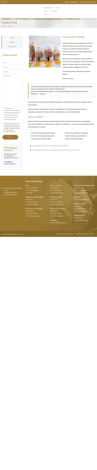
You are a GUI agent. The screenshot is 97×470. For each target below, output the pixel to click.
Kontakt (46, 14)
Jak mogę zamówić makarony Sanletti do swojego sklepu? (50, 146)
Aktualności (54, 11)
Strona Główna (48, 7)
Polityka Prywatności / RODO (64, 234)
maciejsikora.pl (19, 234)
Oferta (45, 11)
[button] (61, 145)
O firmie (57, 7)
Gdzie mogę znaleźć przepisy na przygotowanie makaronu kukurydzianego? (56, 150)
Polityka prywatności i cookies (84, 234)
